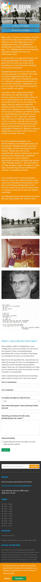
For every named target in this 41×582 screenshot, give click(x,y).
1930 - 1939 (7, 506)
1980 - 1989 (7, 518)
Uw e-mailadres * (8, 390)
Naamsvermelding (8, 438)
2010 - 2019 (7, 526)
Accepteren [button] (19, 578)
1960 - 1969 (7, 514)
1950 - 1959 (7, 511)
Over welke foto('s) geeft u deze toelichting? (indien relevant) (20, 407)
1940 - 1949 (7, 509)
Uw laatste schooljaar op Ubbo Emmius (16, 398)
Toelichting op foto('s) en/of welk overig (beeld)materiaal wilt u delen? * (15, 417)
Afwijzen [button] (7, 578)
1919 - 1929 (7, 504)
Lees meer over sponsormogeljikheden (16, 486)
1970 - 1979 (7, 516)
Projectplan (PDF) (8, 535)
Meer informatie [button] (8, 573)
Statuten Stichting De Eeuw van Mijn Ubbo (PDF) (19, 540)
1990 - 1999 (7, 521)
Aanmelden (34, 466)
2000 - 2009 (7, 523)
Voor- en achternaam (9, 382)
